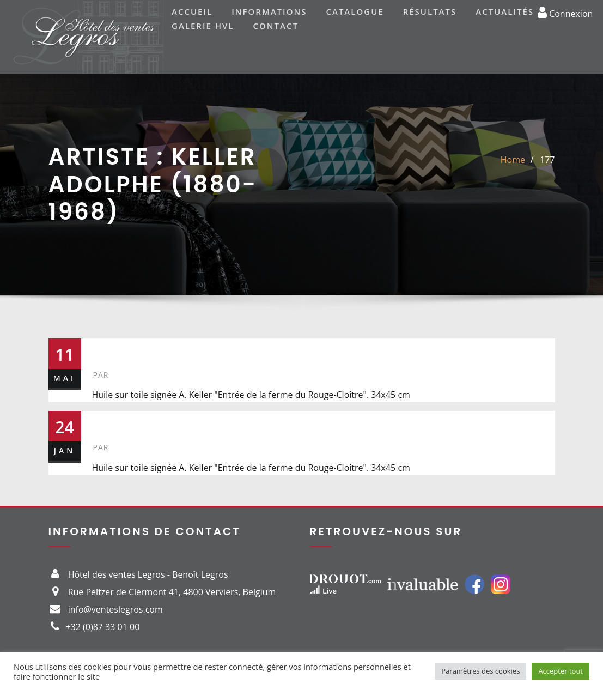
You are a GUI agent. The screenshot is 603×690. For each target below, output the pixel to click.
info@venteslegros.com (115, 609)
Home (513, 160)
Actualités (505, 11)
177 (547, 160)
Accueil (192, 11)
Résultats (430, 11)
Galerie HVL (203, 25)
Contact (276, 25)
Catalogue (354, 11)
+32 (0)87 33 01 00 (103, 627)
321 (107, 422)
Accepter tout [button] (560, 671)
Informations (269, 11)
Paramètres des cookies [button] (480, 671)
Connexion (565, 12)
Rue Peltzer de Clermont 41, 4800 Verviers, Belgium (172, 592)
